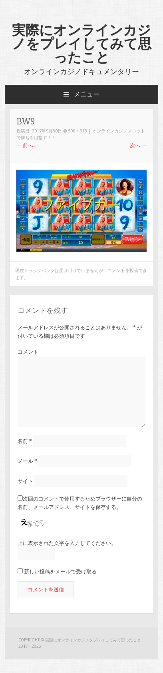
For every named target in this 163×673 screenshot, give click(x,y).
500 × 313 (77, 131)
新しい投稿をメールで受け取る (60, 572)
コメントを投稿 (122, 270)
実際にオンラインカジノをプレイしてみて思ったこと (81, 43)
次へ (138, 145)
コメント (28, 352)
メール (27, 461)
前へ (24, 145)
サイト (25, 481)
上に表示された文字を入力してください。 (67, 543)
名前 (25, 441)
